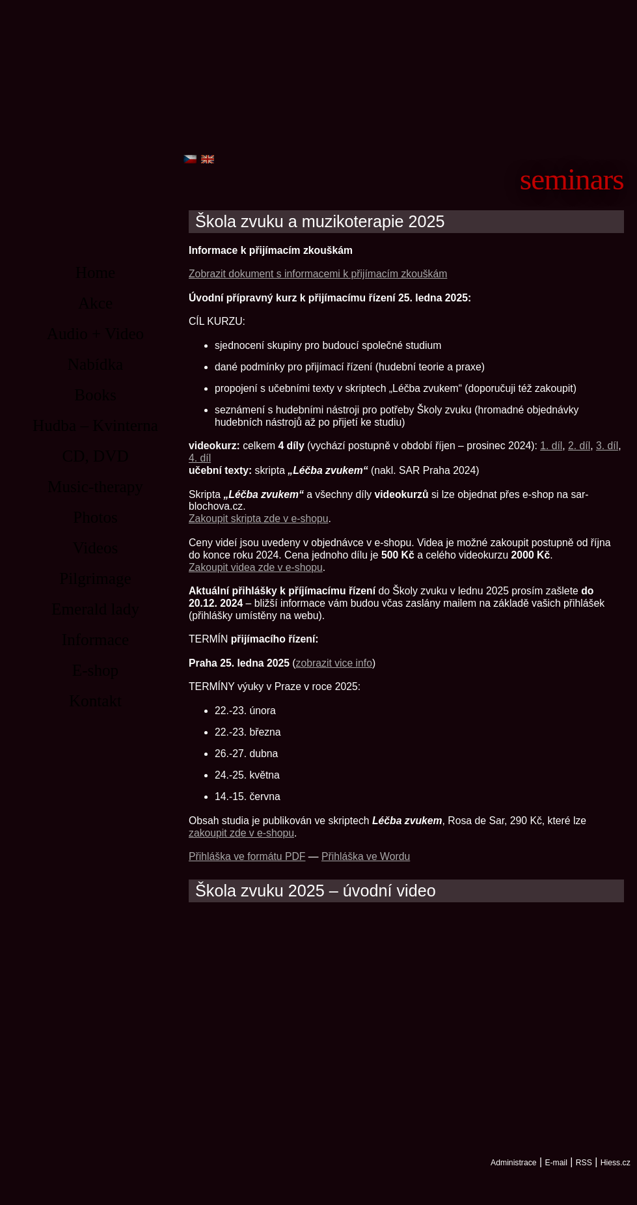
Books (95, 395)
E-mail (556, 1162)
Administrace (513, 1162)
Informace (95, 639)
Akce (95, 303)
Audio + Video (95, 333)
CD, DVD (95, 456)
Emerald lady (95, 609)
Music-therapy (95, 486)
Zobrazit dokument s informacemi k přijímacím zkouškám (318, 273)
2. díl (579, 445)
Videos (95, 548)
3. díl (607, 445)
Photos (95, 517)
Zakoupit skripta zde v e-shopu (259, 518)
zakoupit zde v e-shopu (241, 832)
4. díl (200, 458)
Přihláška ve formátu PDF (247, 856)
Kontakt (95, 701)
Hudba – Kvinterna (95, 425)
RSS (584, 1162)
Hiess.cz (615, 1162)
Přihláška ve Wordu (365, 856)
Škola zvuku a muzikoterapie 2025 (320, 222)
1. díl (551, 445)
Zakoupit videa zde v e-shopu (256, 567)
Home (95, 272)
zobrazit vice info (334, 663)
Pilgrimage (95, 578)
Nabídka (95, 364)
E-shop (95, 670)
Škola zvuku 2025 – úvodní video (315, 891)
